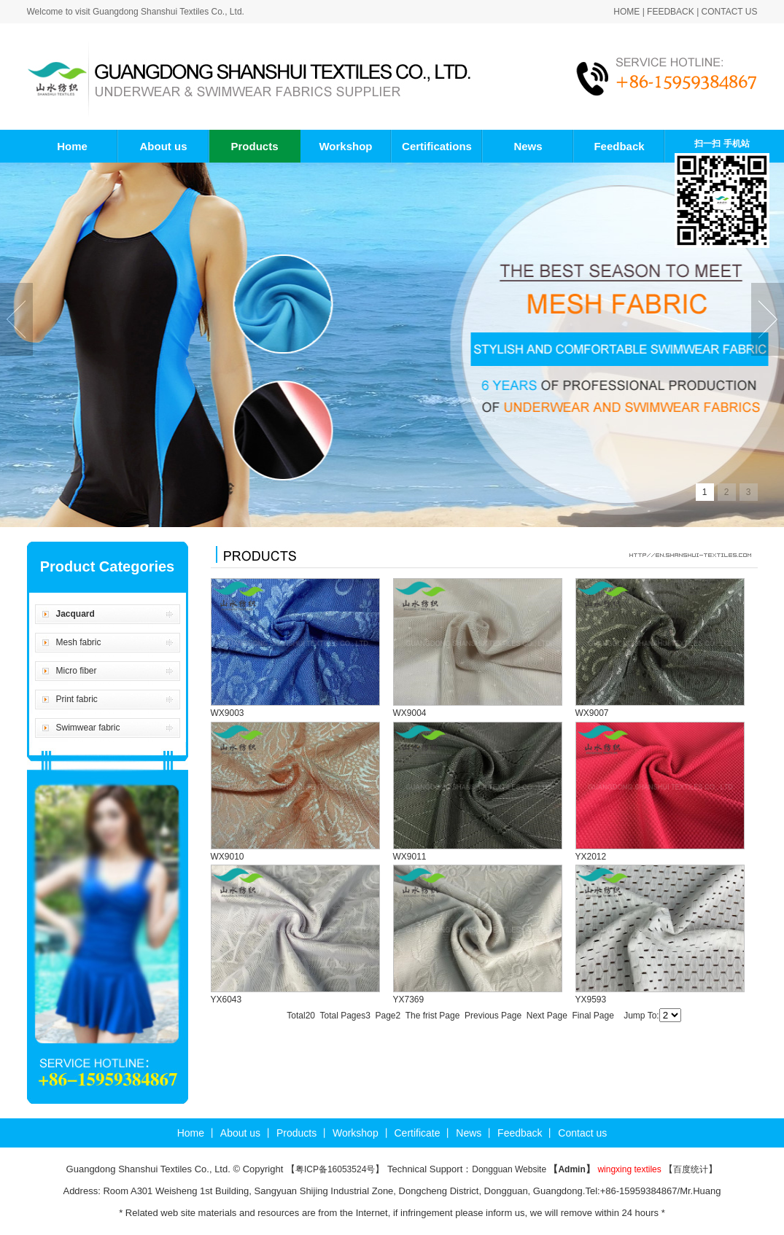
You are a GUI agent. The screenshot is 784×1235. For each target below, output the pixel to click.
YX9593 (591, 999)
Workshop (345, 146)
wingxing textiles (629, 1169)
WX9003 (227, 713)
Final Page (592, 1015)
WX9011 (410, 857)
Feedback (670, 12)
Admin (571, 1169)
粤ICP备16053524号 (335, 1169)
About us (163, 146)
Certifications (437, 146)
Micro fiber (76, 671)
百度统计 (690, 1169)
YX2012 (591, 857)
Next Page (547, 1015)
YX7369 (408, 999)
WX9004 (410, 713)
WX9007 (592, 713)
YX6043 (226, 999)
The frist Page (432, 1015)
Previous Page (493, 1015)
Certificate (417, 1133)
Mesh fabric (78, 642)
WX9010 (227, 857)
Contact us (730, 12)
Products (254, 146)
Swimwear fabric (88, 727)
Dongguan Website (510, 1169)
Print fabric (77, 699)
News (527, 146)
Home (626, 12)
